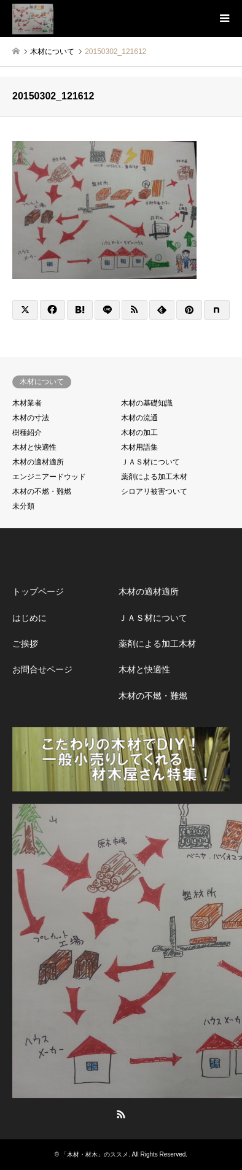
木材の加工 (139, 432)
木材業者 (27, 403)
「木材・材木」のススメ (94, 1154)
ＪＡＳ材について (150, 462)
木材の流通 (139, 418)
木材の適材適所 (38, 462)
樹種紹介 (27, 432)
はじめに (29, 618)
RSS (121, 1114)
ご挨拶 (25, 644)
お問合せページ (42, 669)
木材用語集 (139, 447)
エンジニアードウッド (49, 476)
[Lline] (107, 310)
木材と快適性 (34, 447)
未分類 (23, 506)
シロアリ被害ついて (154, 491)
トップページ (38, 591)
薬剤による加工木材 (154, 476)
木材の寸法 (30, 418)
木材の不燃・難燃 (41, 491)
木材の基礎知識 (147, 403)
